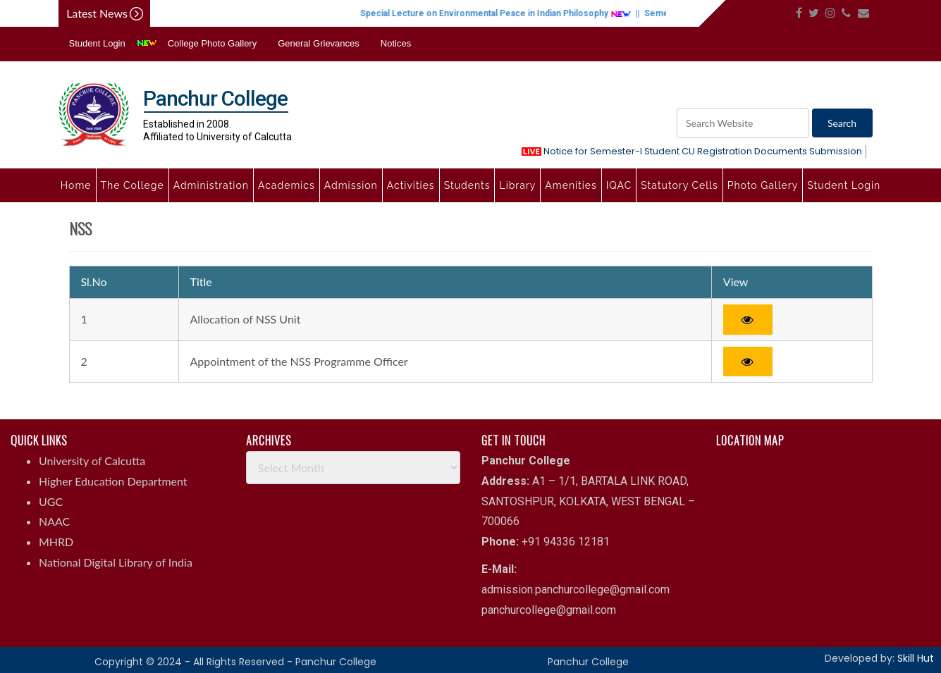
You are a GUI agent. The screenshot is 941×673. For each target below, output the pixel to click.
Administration (211, 185)
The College (132, 185)
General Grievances (318, 43)
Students (467, 185)
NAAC (54, 521)
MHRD (56, 541)
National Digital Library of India (115, 562)
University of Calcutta (92, 460)
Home (76, 185)
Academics (286, 185)
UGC (51, 501)
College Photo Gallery (212, 43)
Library (517, 185)
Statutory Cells (679, 185)
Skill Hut (915, 658)
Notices (396, 43)
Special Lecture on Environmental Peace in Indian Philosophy (510, 13)
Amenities (570, 185)
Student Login (97, 43)
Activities (411, 185)
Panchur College (588, 662)
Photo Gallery (763, 185)
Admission (351, 185)
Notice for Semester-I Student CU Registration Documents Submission (692, 151)
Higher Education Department (113, 481)
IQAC (619, 185)
